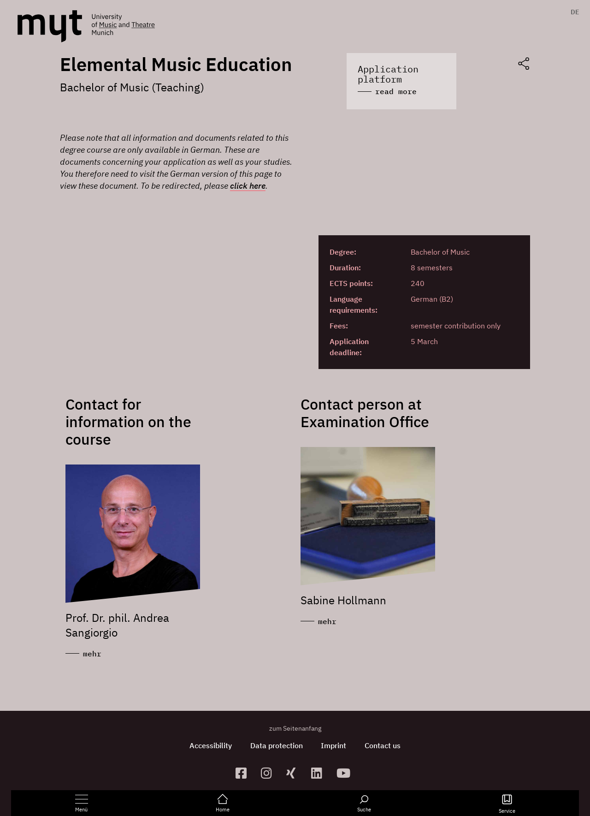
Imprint (334, 745)
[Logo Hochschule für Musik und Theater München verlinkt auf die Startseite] (50, 26)
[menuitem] (572, 12)
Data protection (276, 745)
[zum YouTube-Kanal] (345, 773)
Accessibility (210, 745)
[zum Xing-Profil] (295, 773)
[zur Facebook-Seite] (245, 773)
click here (248, 185)
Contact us (383, 745)
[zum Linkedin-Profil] (320, 773)
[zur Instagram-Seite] (270, 773)
